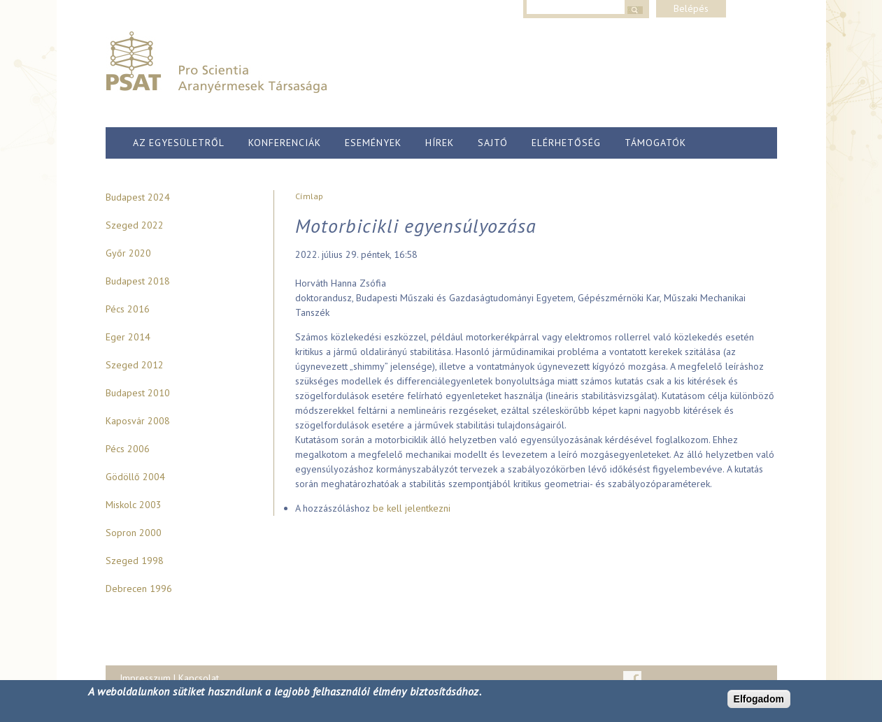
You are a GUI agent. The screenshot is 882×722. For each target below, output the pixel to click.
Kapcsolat (198, 678)
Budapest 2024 (138, 197)
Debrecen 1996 (139, 588)
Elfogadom (759, 699)
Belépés (691, 8)
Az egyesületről (179, 142)
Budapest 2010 (138, 393)
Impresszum (145, 678)
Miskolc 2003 (134, 504)
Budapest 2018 (138, 281)
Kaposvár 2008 (138, 420)
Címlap (309, 196)
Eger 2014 (128, 337)
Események (373, 142)
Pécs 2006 (128, 448)
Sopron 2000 (134, 532)
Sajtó (493, 142)
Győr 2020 (128, 253)
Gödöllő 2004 (135, 476)
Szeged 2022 (135, 225)
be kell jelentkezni (411, 508)
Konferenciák (284, 142)
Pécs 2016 (128, 309)
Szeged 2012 (135, 365)
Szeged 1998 (135, 560)
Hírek (439, 142)
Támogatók (655, 142)
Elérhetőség (566, 142)
